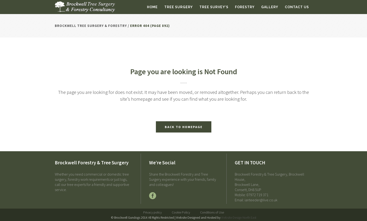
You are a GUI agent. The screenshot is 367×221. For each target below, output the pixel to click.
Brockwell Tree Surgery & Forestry (91, 25)
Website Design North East (238, 217)
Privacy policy (152, 212)
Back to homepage (183, 127)
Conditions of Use (212, 212)
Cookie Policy (181, 212)
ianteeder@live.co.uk (261, 200)
